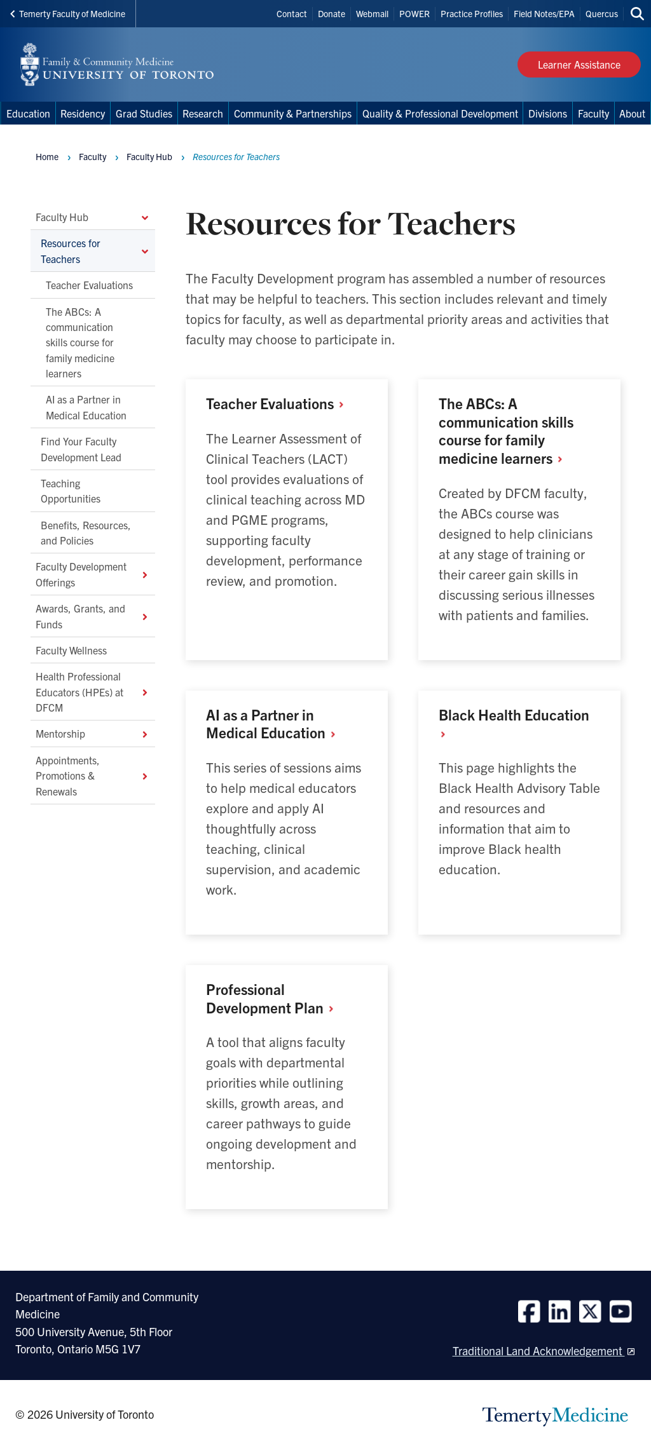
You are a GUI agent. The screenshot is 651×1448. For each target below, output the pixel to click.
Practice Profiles (472, 13)
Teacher (279, 403)
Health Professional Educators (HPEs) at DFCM (93, 692)
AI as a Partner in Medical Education (86, 407)
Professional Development (274, 998)
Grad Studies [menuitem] (144, 113)
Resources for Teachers (95, 251)
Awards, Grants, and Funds (93, 616)
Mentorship (93, 733)
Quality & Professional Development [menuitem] (440, 113)
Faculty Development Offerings (93, 574)
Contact (292, 13)
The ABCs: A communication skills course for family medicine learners (80, 342)
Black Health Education (514, 723)
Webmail (372, 13)
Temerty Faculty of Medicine (67, 13)
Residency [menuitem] (82, 113)
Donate (331, 13)
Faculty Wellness (71, 650)
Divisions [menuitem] (547, 113)
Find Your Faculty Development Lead (81, 449)
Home (47, 156)
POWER (414, 13)
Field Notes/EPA (544, 13)
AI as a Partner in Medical (275, 723)
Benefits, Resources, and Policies (86, 532)
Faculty (92, 156)
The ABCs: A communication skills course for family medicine (506, 430)
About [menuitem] (632, 113)
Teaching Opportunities (70, 490)
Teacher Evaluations (89, 285)
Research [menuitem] (202, 113)
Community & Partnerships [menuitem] (293, 113)
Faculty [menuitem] (593, 113)
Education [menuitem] (28, 113)
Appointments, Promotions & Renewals (93, 775)
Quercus (602, 13)
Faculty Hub (93, 216)
